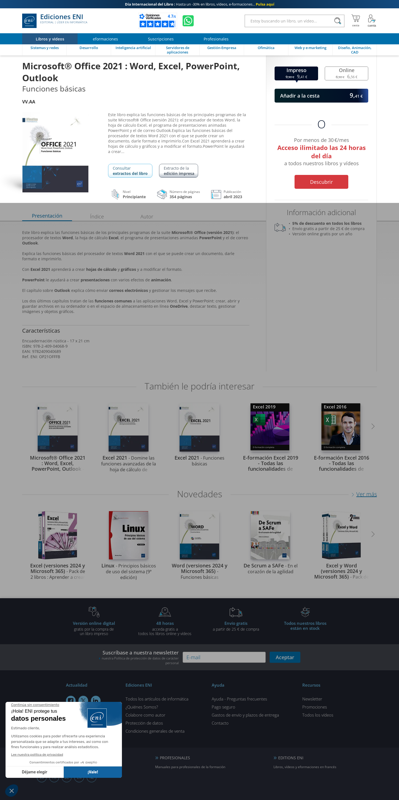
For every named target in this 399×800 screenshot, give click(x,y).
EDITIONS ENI (290, 757)
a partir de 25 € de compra (236, 625)
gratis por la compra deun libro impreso (94, 628)
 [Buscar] (337, 21)
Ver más (366, 494)
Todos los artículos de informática (157, 699)
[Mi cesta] (355, 20)
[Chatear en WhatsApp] (188, 20)
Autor (146, 216)
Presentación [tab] (47, 215)
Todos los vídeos (317, 715)
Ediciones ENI (54, 21)
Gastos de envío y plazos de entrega (245, 715)
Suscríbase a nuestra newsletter (139, 657)
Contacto (220, 723)
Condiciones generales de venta (155, 731)
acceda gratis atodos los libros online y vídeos (164, 628)
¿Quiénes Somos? (142, 707)
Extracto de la (179, 170)
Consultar (130, 170)
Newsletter (312, 699)
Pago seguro (223, 707)
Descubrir (321, 182)
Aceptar (285, 657)
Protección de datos (144, 723)
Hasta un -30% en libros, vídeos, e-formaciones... (199, 4)
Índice (97, 216)
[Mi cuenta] (372, 20)
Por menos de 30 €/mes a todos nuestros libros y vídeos (321, 152)
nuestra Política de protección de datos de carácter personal (140, 660)
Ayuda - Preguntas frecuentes (239, 699)
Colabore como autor (145, 715)
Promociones (314, 707)
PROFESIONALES (175, 757)
